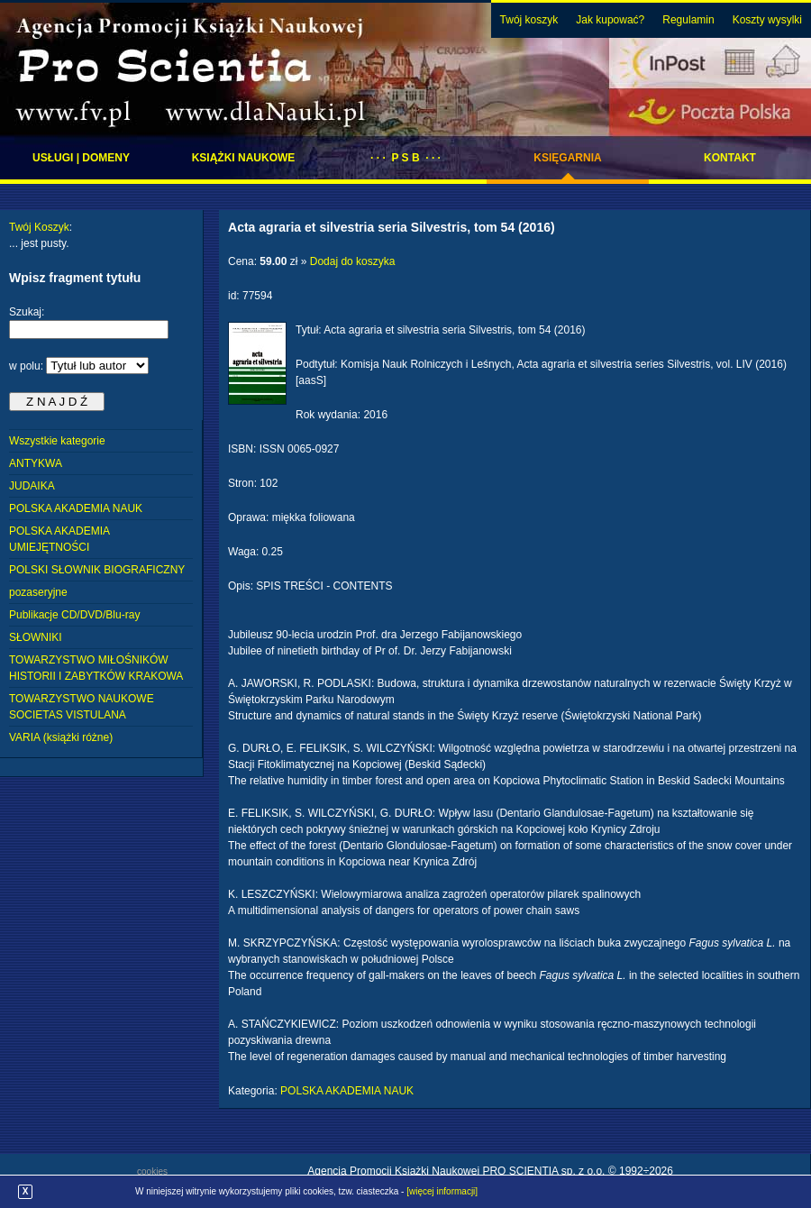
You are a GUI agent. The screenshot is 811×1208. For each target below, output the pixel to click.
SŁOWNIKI (35, 637)
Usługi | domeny (81, 157)
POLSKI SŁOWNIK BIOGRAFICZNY (97, 569)
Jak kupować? (610, 20)
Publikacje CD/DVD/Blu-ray (74, 615)
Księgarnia (567, 157)
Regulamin (688, 20)
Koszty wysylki (767, 20)
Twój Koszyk (39, 227)
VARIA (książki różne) (61, 737)
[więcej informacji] (442, 1191)
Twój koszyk (529, 20)
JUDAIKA (32, 486)
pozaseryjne (38, 592)
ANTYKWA (35, 463)
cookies (152, 1171)
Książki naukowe (244, 157)
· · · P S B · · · (405, 157)
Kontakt (730, 157)
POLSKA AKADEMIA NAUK (75, 508)
